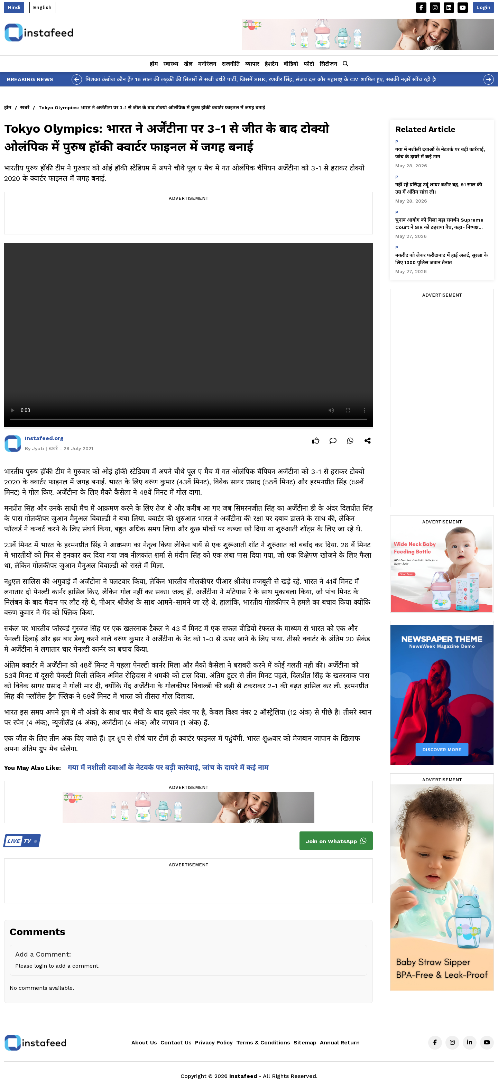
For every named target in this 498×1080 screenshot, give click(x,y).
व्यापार (252, 63)
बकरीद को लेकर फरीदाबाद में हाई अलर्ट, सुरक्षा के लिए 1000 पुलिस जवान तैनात (441, 258)
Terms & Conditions (263, 1042)
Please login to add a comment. (57, 965)
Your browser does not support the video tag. (188, 335)
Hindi (14, 7)
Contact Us (176, 1042)
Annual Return (340, 1042)
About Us (144, 1042)
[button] (345, 64)
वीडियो (291, 63)
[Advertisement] (188, 218)
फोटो (309, 63)
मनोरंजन (207, 63)
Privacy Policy (214, 1042)
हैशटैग (271, 63)
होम (154, 63)
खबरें (24, 107)
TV (21, 841)
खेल (188, 63)
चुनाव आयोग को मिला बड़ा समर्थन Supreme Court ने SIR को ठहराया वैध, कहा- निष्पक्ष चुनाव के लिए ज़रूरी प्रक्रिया (439, 224)
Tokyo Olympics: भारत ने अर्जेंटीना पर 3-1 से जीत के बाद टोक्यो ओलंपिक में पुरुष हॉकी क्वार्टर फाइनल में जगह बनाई (151, 107)
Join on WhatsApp (336, 841)
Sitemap (305, 1042)
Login (483, 7)
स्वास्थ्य (171, 63)
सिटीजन (328, 63)
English (42, 7)
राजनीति (231, 63)
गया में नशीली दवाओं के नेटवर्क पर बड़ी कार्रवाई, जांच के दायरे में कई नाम (168, 767)
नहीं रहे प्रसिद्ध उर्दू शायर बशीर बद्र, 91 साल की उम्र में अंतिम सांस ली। (438, 188)
